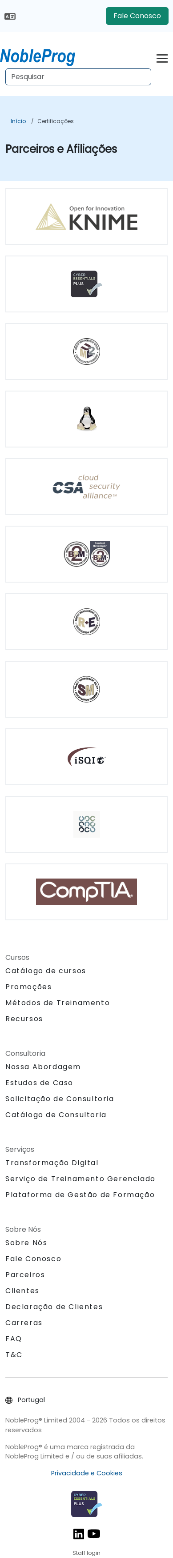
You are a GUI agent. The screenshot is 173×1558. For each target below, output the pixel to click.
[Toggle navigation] (162, 57)
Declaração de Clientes (54, 1307)
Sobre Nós (26, 1243)
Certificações (55, 121)
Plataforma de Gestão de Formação (80, 1195)
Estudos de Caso (39, 1083)
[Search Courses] (78, 76)
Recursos (24, 1019)
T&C (14, 1355)
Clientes (22, 1291)
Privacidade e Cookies (86, 1473)
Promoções (28, 987)
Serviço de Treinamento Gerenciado (80, 1179)
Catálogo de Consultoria (56, 1115)
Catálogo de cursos (45, 971)
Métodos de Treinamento (57, 1003)
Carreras (24, 1323)
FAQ (13, 1339)
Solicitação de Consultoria (59, 1099)
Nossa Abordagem (43, 1067)
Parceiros (25, 1275)
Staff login (86, 1553)
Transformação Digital (52, 1163)
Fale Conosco (137, 16)
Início (18, 121)
